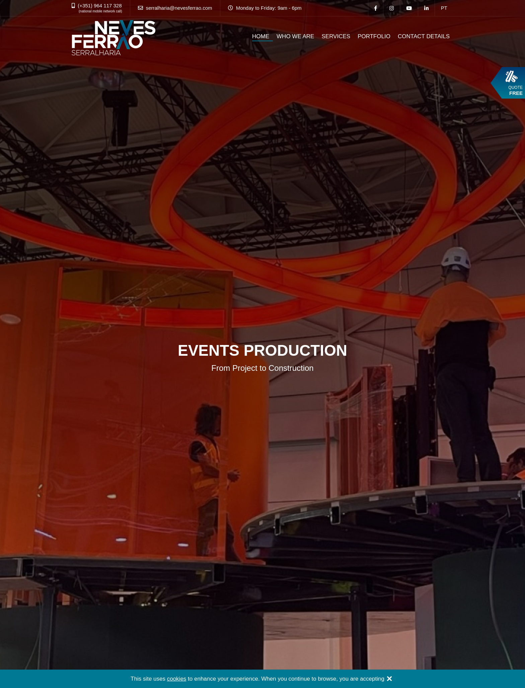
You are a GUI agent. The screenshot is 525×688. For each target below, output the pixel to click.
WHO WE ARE (295, 36)
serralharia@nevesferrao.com (179, 8)
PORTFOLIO (374, 36)
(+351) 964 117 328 (100, 5)
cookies (176, 679)
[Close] (389, 679)
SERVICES (335, 36)
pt (444, 8)
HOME (260, 36)
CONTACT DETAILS (424, 36)
